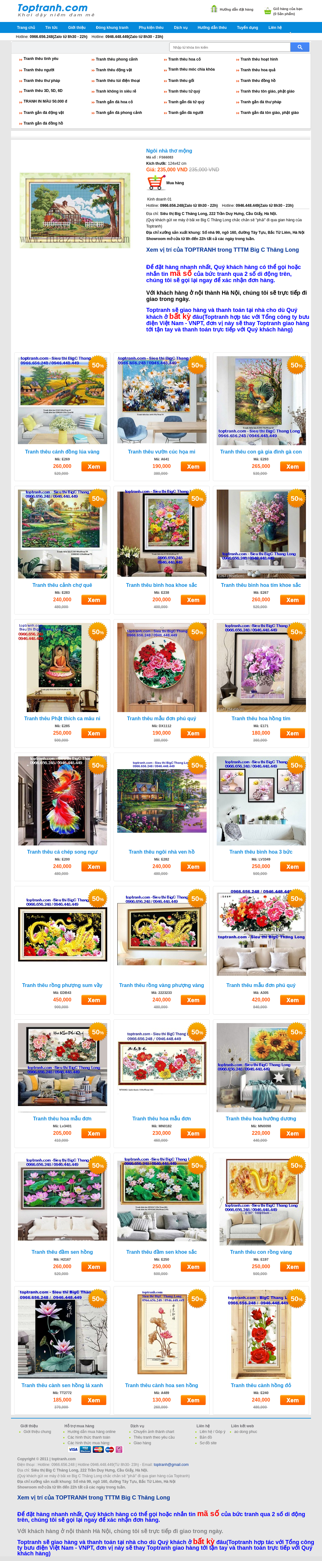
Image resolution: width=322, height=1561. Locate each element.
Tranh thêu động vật (114, 70)
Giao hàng (142, 1443)
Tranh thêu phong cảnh (117, 59)
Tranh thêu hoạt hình (259, 59)
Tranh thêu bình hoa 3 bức (261, 852)
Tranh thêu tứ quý (184, 91)
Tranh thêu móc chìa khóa (191, 69)
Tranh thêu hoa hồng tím (261, 718)
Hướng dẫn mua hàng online (92, 1432)
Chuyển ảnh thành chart (154, 1432)
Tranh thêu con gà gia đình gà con (261, 451)
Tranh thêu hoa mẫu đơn (62, 1118)
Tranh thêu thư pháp (42, 80)
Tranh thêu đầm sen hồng (62, 1252)
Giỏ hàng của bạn (288, 9)
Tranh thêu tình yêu (41, 58)
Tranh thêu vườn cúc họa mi (161, 451)
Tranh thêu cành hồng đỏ (261, 1385)
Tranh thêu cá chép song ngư (62, 852)
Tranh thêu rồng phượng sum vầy (62, 985)
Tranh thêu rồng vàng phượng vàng (161, 985)
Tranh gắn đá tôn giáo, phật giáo (270, 112)
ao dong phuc (245, 1432)
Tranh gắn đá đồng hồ (43, 123)
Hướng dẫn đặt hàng (236, 9)
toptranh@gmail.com (171, 1464)
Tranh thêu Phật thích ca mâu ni (62, 718)
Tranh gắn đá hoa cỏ (114, 102)
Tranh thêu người (39, 70)
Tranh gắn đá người (185, 112)
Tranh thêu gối (181, 80)
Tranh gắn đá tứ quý (186, 102)
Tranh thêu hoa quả (258, 70)
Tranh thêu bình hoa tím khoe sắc (261, 585)
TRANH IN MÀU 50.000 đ (45, 101)
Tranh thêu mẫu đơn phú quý (161, 718)
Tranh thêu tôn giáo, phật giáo (268, 91)
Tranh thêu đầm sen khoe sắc (161, 1252)
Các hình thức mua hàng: (89, 1443)
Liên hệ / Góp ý (212, 1432)
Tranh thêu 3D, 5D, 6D (43, 91)
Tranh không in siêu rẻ (116, 91)
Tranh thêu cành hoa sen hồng (161, 1385)
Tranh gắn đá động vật (44, 112)
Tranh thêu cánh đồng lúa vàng (62, 451)
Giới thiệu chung (37, 1432)
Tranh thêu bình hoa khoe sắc (161, 585)
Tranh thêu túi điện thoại (118, 80)
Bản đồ (206, 1437)
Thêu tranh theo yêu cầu (154, 1437)
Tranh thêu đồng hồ (258, 80)
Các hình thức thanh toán (89, 1437)
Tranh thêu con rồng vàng (261, 1252)
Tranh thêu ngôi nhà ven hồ (161, 852)
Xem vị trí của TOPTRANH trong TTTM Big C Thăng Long (222, 250)
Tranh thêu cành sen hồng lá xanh (62, 1385)
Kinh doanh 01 (159, 199)
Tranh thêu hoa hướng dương (261, 1118)
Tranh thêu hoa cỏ (184, 59)
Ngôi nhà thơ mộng (169, 150)
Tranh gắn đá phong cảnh (119, 112)
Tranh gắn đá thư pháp (261, 102)
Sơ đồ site (208, 1443)
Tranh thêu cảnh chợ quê (62, 585)
